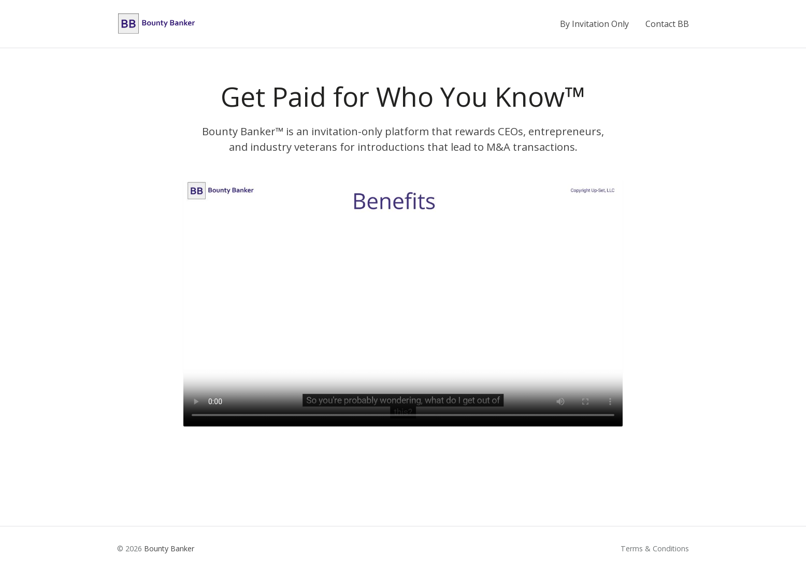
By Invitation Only (594, 24)
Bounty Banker (169, 548)
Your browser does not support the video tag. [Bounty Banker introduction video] (403, 302)
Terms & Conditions (655, 548)
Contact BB (667, 24)
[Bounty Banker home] (156, 23)
